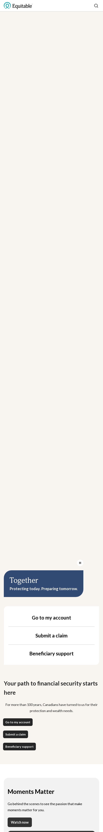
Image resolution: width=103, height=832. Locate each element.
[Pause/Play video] (80, 563)
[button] (18, 722)
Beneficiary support (51, 653)
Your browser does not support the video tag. (51, 298)
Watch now (20, 822)
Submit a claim (51, 635)
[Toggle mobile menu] (90, 6)
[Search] (96, 6)
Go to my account (51, 618)
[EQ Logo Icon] (18, 5)
